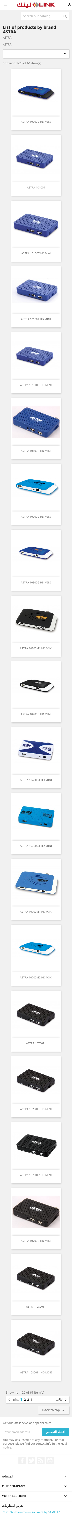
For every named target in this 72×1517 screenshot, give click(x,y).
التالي (62, 1399)
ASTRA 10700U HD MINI (36, 1241)
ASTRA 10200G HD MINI (36, 516)
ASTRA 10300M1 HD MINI (36, 648)
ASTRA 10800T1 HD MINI (36, 1372)
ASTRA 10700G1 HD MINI (36, 846)
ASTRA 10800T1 (36, 1306)
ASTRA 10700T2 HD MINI (36, 1175)
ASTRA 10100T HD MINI (36, 319)
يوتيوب (50, 1460)
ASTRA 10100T (36, 187)
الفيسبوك (22, 1460)
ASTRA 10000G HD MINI (36, 121)
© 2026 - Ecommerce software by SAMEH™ (31, 1512)
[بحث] (45, 16)
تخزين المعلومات (12, 1506)
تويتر (31, 1460)
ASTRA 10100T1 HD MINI (36, 385)
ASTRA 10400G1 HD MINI (36, 780)
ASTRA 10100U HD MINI (36, 451)
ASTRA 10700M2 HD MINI (36, 977)
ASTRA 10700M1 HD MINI (36, 911)
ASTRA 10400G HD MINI (36, 714)
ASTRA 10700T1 (36, 1043)
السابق (13, 1399)
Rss (41, 1460)
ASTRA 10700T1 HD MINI (36, 1109)
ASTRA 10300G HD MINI (36, 582)
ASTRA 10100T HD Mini (36, 253)
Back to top (53, 1410)
